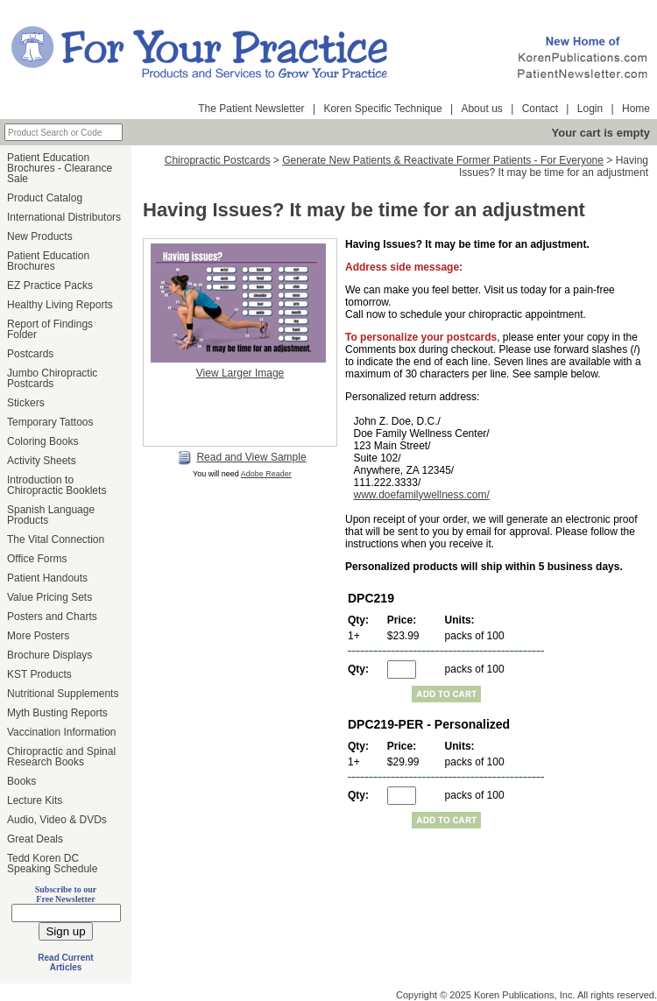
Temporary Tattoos (50, 422)
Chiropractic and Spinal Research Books (61, 756)
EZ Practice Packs (50, 285)
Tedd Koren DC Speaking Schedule (52, 863)
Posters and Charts (52, 616)
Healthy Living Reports (60, 305)
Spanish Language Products (51, 515)
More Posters (38, 636)
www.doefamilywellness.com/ (421, 495)
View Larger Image (240, 373)
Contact (540, 108)
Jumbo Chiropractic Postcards (52, 378)
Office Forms (37, 559)
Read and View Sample (242, 458)
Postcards (30, 354)
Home (636, 108)
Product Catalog (44, 198)
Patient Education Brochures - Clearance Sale (59, 168)
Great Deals (35, 839)
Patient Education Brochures (48, 261)
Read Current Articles (65, 962)
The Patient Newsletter (251, 108)
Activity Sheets (41, 461)
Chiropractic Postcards (218, 160)
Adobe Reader (266, 473)
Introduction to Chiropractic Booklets (56, 485)
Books (21, 781)
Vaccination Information (62, 732)
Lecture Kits (34, 800)
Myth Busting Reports (57, 713)
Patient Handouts (47, 578)
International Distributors (64, 217)
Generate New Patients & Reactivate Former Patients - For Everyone (443, 160)
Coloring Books (42, 441)
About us (481, 108)
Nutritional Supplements (62, 693)
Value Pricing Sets (49, 597)
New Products (40, 236)
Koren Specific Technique (382, 108)
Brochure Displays (49, 655)
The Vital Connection (55, 539)
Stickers (26, 403)
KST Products (39, 674)
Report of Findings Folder (50, 329)
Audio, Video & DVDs (57, 820)
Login (590, 108)
